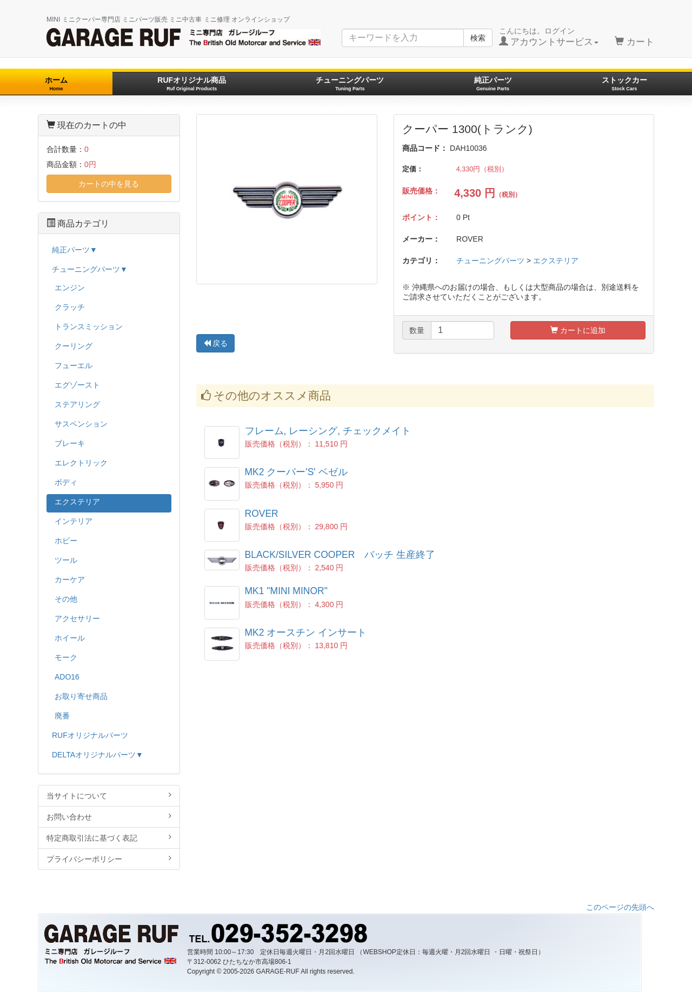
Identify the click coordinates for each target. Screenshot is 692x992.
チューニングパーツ (350, 83)
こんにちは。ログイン (549, 36)
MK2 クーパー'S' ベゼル (296, 472)
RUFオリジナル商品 (191, 83)
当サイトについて (108, 795)
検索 (477, 38)
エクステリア (555, 260)
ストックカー (624, 83)
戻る (215, 343)
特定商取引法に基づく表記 (108, 837)
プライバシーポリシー (108, 858)
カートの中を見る (108, 183)
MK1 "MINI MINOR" (286, 590)
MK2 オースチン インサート (306, 632)
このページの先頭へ (620, 907)
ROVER (261, 513)
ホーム (56, 83)
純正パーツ (493, 83)
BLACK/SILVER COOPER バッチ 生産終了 (340, 554)
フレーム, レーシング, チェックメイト (328, 430)
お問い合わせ (108, 816)
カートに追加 (578, 330)
